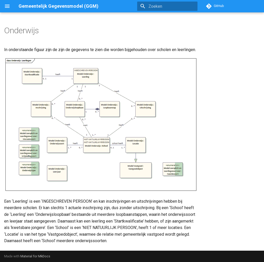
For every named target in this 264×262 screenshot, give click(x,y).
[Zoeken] (167, 6)
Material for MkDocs (35, 256)
